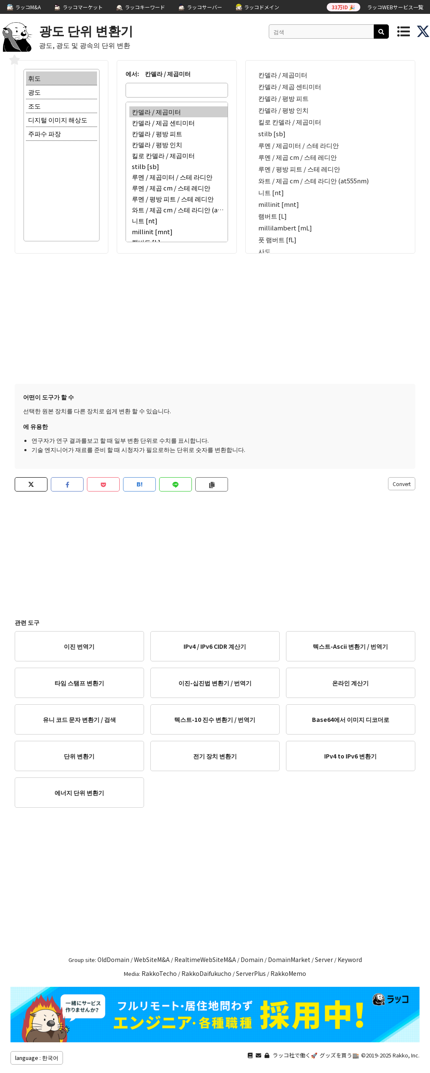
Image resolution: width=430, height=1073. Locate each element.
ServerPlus (251, 973)
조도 (61, 106)
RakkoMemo (288, 973)
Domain (252, 959)
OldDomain (113, 959)
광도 (61, 92)
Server (324, 959)
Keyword (350, 959)
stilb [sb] (178, 166)
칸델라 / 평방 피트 (178, 133)
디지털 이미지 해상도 (61, 120)
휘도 (61, 78)
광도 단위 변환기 (86, 30)
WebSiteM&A (152, 959)
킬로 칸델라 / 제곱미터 (178, 155)
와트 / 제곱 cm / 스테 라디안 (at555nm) (178, 209)
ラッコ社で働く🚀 (295, 1055)
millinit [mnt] (178, 231)
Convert (402, 483)
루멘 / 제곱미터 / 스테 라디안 (178, 177)
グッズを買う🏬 (339, 1055)
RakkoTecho (159, 973)
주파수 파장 (61, 134)
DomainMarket (289, 959)
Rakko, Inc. (406, 1055)
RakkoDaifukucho (206, 973)
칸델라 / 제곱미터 (178, 111)
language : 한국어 (36, 1058)
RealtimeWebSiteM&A (205, 959)
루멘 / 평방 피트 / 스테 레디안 (178, 198)
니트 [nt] (178, 220)
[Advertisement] (215, 316)
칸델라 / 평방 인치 (178, 144)
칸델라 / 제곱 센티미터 (178, 122)
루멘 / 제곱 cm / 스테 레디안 (178, 187)
